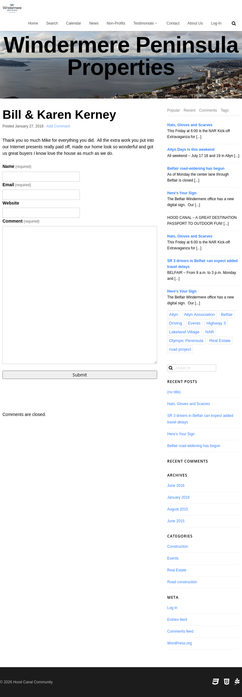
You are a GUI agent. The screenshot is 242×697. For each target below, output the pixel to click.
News (93, 23)
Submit (80, 375)
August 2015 (177, 509)
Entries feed (177, 619)
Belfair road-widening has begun (195, 168)
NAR (209, 332)
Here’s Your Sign (180, 434)
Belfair (227, 314)
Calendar (73, 23)
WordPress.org (179, 643)
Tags (225, 110)
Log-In (216, 23)
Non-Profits (116, 23)
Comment (20, 221)
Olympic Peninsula (186, 340)
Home (33, 23)
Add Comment (58, 126)
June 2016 (176, 485)
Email (16, 184)
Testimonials (145, 23)
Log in (172, 608)
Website (10, 203)
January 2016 (178, 497)
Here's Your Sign (181, 193)
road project (180, 349)
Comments (208, 110)
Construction (177, 546)
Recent (189, 110)
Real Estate (220, 340)
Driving (175, 323)
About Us (195, 23)
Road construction (182, 582)
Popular (173, 110)
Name (16, 166)
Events (194, 323)
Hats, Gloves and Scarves (189, 125)
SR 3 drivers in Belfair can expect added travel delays (202, 264)
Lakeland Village (184, 332)
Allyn (173, 314)
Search (52, 23)
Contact (173, 23)
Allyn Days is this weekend (190, 149)
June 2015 (176, 521)
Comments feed (180, 631)
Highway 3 (216, 323)
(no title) (173, 392)
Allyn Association (199, 314)
